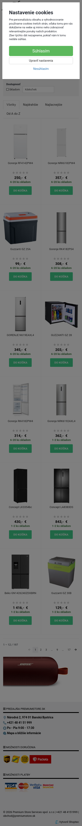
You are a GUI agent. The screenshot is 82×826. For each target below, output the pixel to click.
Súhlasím (40, 50)
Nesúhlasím (41, 68)
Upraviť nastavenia (41, 60)
